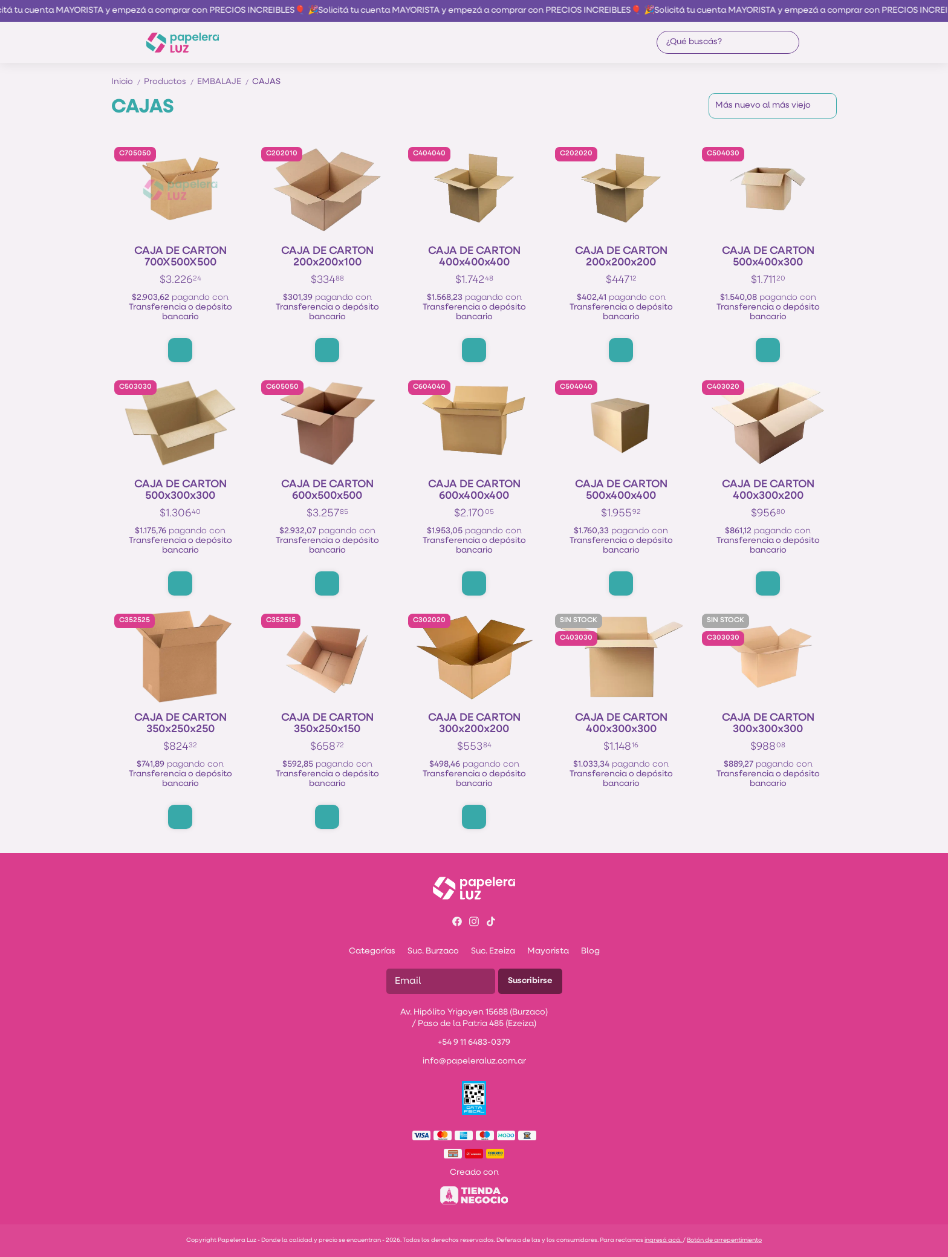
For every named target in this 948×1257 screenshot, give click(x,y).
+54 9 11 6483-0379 (474, 1042)
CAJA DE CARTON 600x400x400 (474, 490)
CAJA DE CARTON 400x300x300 (621, 723)
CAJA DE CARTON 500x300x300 (180, 490)
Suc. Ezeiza (493, 951)
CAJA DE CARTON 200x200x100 (327, 256)
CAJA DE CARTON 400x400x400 (474, 256)
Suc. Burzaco (433, 951)
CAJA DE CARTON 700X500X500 (180, 256)
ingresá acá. (663, 1240)
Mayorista (548, 951)
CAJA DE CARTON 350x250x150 (327, 723)
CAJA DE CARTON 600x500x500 (327, 490)
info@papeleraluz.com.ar (474, 1061)
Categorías (372, 951)
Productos (170, 81)
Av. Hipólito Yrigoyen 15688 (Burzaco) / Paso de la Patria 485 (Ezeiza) (474, 1018)
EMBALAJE (224, 81)
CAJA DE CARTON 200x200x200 (621, 256)
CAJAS (266, 81)
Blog (590, 951)
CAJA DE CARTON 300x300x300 (768, 723)
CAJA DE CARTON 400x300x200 (768, 490)
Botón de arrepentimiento (724, 1240)
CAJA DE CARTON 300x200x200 (474, 723)
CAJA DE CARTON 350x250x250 (180, 723)
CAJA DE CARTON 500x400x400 (621, 490)
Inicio (127, 81)
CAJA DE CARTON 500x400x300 (768, 256)
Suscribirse (530, 981)
